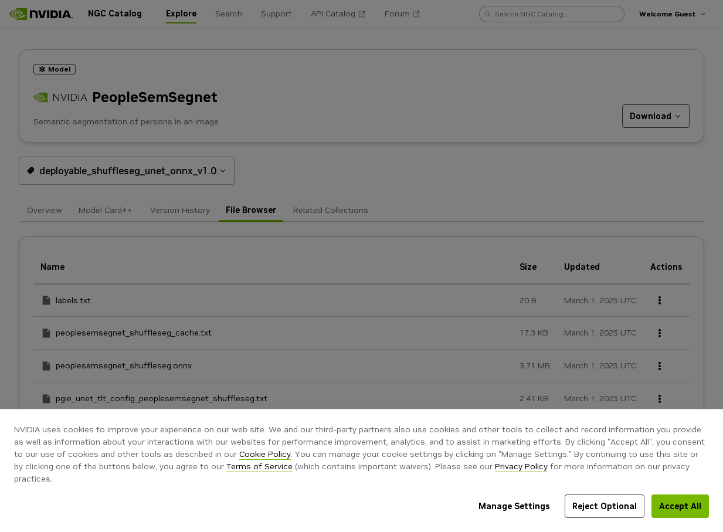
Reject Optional (604, 506)
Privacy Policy (521, 466)
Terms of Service (259, 466)
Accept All (680, 506)
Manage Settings (514, 506)
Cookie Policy (265, 454)
